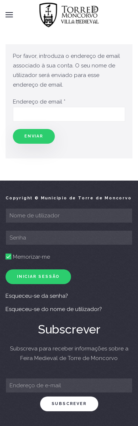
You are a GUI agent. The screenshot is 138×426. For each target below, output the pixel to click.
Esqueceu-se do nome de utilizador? (54, 309)
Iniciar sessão (38, 276)
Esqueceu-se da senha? (37, 296)
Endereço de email (39, 101)
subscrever (69, 403)
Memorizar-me (28, 257)
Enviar (33, 136)
